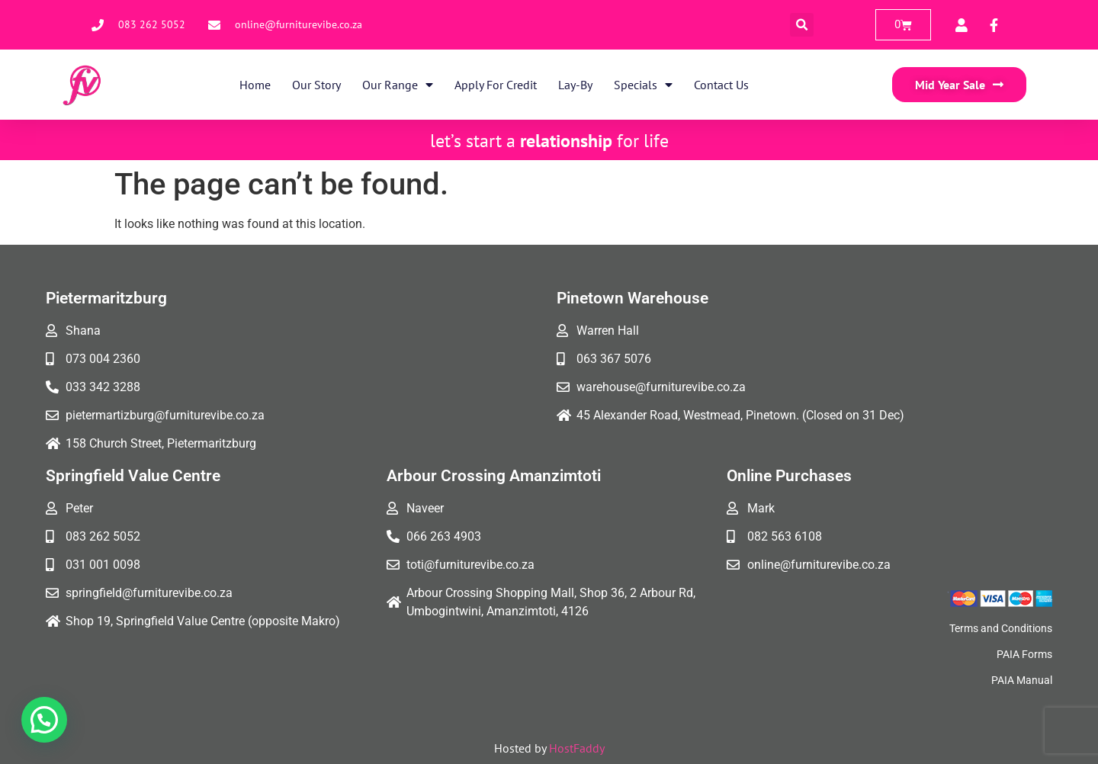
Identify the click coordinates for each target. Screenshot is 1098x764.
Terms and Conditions (1000, 628)
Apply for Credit (495, 84)
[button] (802, 25)
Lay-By (575, 84)
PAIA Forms (1024, 654)
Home (255, 84)
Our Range (397, 84)
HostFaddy (577, 748)
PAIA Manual (1021, 680)
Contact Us (721, 84)
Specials (643, 84)
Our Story (316, 84)
